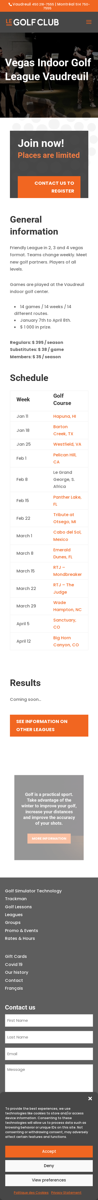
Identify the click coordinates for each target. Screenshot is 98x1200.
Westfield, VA (67, 444)
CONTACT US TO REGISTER (54, 187)
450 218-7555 (43, 4)
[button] (90, 1098)
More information (48, 835)
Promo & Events (21, 931)
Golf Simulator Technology (33, 891)
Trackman (16, 899)
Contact (14, 980)
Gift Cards (16, 956)
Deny (49, 1165)
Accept (49, 1151)
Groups (13, 923)
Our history (16, 972)
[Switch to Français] (16, 988)
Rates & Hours (20, 938)
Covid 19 (13, 965)
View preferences (49, 1180)
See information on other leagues (41, 725)
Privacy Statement (66, 1192)
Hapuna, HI (64, 416)
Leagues (14, 915)
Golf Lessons (18, 907)
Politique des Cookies (31, 1192)
